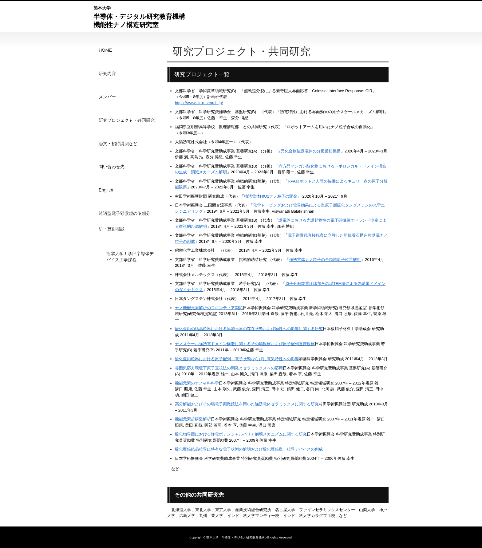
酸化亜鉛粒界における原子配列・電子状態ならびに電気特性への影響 (237, 359)
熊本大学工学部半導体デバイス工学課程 (131, 193)
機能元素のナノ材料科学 (197, 383)
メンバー (105, 76)
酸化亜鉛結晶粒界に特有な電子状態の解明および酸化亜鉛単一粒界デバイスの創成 (249, 449)
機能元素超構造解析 (193, 419)
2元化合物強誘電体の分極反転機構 (310, 151)
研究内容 (105, 61)
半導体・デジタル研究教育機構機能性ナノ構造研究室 (139, 16)
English (105, 139)
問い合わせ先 (110, 123)
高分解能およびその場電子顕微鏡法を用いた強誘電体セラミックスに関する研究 (247, 404)
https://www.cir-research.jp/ (199, 103)
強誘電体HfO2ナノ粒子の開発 (270, 196)
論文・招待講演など (118, 108)
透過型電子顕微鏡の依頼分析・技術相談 (127, 163)
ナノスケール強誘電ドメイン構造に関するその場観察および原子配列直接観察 (245, 343)
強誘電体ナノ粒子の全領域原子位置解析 (325, 259)
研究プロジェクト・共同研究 (125, 92)
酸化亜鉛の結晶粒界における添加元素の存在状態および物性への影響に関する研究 (249, 328)
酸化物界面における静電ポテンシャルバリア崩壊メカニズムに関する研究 (241, 434)
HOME (103, 45)
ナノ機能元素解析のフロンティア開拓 (209, 308)
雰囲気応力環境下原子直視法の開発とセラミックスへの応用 (229, 368)
